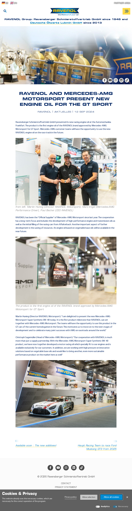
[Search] (5, 11)
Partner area (122, 3)
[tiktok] (127, 80)
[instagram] (116, 80)
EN (13, 3)
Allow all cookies (111, 497)
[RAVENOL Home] (65, 13)
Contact (66, 484)
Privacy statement (66, 487)
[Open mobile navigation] (126, 11)
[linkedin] (121, 80)
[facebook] (104, 80)
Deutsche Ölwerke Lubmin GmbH (56, 23)
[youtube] (110, 80)
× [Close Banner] (127, 497)
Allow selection (88, 497)
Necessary (123, 506)
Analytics (105, 506)
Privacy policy (71, 497)
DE (5, 3)
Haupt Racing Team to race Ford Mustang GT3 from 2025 (92, 445)
